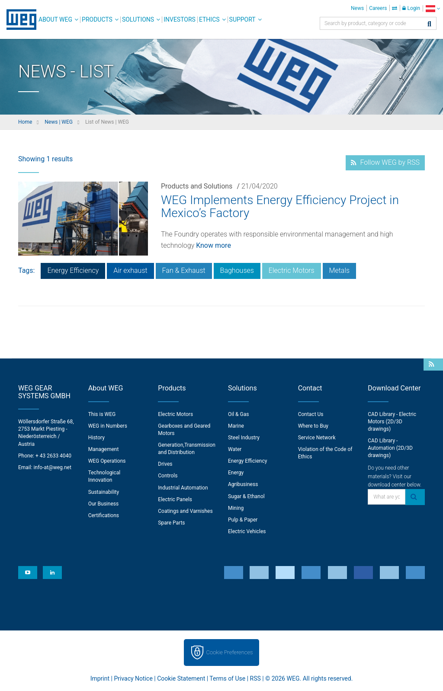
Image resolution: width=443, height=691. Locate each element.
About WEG (55, 19)
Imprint (99, 678)
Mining (236, 508)
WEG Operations (107, 461)
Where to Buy (313, 426)
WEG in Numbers (107, 426)
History (96, 438)
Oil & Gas (238, 414)
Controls (167, 476)
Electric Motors (292, 270)
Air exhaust (130, 270)
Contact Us (311, 414)
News (357, 8)
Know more (213, 245)
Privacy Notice (133, 678)
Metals (339, 270)
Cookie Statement (181, 678)
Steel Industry (244, 438)
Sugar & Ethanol (246, 496)
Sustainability (103, 492)
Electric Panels (175, 499)
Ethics (209, 19)
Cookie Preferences (229, 652)
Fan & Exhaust (183, 270)
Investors (180, 19)
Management (103, 449)
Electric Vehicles (247, 531)
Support (242, 19)
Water (234, 449)
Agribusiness (243, 484)
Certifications (103, 515)
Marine (236, 426)
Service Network (317, 438)
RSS (255, 678)
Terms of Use (227, 678)
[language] (433, 8)
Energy (236, 473)
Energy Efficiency (73, 270)
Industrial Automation (183, 488)
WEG (18, 19)
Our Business (103, 504)
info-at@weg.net (52, 467)
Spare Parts (171, 523)
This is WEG (102, 414)
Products (97, 19)
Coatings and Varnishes (185, 511)
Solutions (138, 19)
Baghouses (237, 270)
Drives (165, 464)
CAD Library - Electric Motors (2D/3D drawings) (392, 421)
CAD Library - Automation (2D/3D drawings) (390, 448)
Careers (378, 8)
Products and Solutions (196, 186)
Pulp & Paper (242, 520)
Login (411, 8)
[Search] (429, 24)
